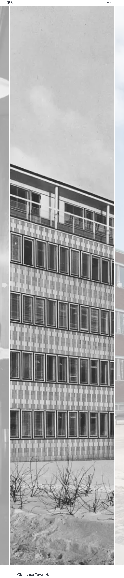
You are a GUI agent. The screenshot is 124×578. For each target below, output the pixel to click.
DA (111, 3)
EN (108, 3)
